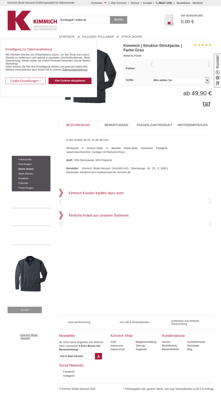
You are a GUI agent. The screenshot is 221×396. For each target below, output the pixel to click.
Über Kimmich (119, 3)
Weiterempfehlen (193, 130)
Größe (129, 88)
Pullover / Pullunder (24, 152)
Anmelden (96, 3)
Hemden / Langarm (23, 113)
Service (135, 3)
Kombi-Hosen (19, 106)
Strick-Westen (25, 173)
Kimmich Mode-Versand (29, 337)
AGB (113, 342)
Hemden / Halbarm (23, 119)
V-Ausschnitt (25, 159)
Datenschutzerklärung (74, 69)
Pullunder (23, 183)
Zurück (25, 309)
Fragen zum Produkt (154, 130)
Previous (151, 69)
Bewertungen (116, 130)
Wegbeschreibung (146, 342)
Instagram (69, 375)
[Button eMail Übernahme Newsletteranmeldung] (98, 356)
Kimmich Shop (121, 335)
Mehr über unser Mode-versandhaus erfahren (35, 235)
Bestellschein (169, 345)
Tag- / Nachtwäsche (23, 139)
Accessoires (19, 194)
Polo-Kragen (25, 164)
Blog (189, 349)
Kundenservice (173, 335)
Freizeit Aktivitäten (22, 132)
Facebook (69, 371)
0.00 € (197, 19)
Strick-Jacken (26, 169)
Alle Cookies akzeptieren (70, 80)
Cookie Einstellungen (25, 81)
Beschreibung (78, 130)
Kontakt (147, 3)
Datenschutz (117, 349)
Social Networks (71, 365)
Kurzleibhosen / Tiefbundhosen (29, 100)
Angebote (141, 349)
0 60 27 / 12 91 (35, 217)
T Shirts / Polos (20, 126)
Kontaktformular (196, 342)
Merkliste (197, 3)
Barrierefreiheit (170, 349)
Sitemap (140, 345)
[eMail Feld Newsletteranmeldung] (77, 356)
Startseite (67, 36)
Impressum (116, 345)
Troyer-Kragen (26, 187)
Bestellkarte (183, 3)
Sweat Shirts (19, 145)
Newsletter (67, 335)
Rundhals (23, 178)
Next (208, 69)
